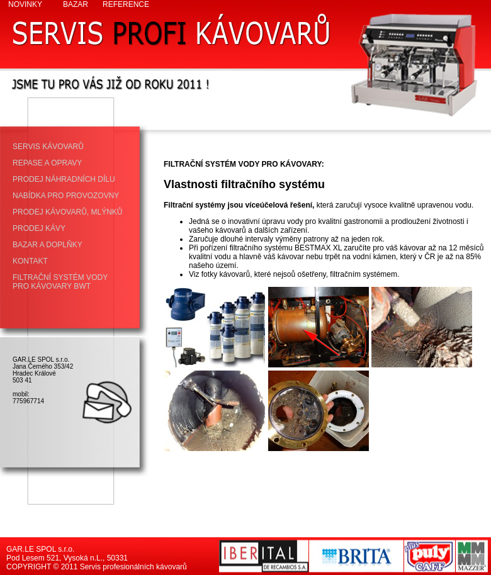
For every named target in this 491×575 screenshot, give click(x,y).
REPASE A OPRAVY (47, 163)
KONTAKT (30, 261)
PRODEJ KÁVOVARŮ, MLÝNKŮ (67, 212)
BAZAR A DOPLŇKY (47, 244)
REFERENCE (126, 4)
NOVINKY (25, 4)
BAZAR (75, 4)
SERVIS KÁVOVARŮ (48, 146)
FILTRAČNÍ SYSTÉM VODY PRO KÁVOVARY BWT (60, 282)
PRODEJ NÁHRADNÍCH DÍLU (64, 179)
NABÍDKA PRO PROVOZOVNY (66, 195)
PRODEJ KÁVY (39, 228)
